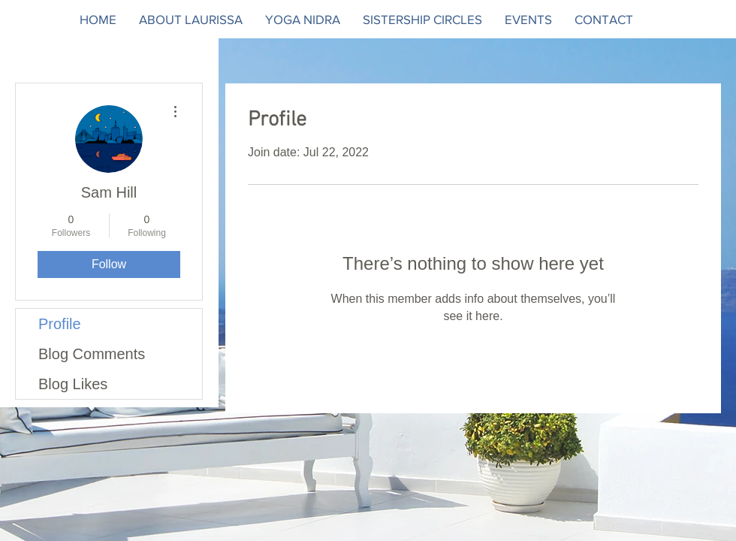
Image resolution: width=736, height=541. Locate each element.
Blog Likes (72, 384)
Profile (59, 324)
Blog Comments (91, 354)
